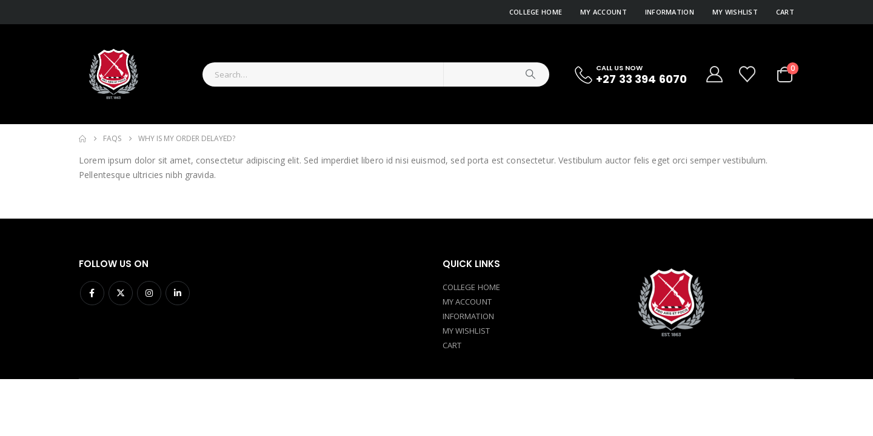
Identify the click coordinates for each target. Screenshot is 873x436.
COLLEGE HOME (471, 287)
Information (669, 11)
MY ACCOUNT (467, 301)
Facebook (92, 293)
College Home (535, 11)
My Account (603, 11)
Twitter (121, 293)
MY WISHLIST (466, 330)
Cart (785, 11)
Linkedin (178, 293)
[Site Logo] (112, 74)
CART (452, 345)
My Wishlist (735, 11)
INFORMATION (468, 316)
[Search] (530, 74)
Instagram (149, 293)
